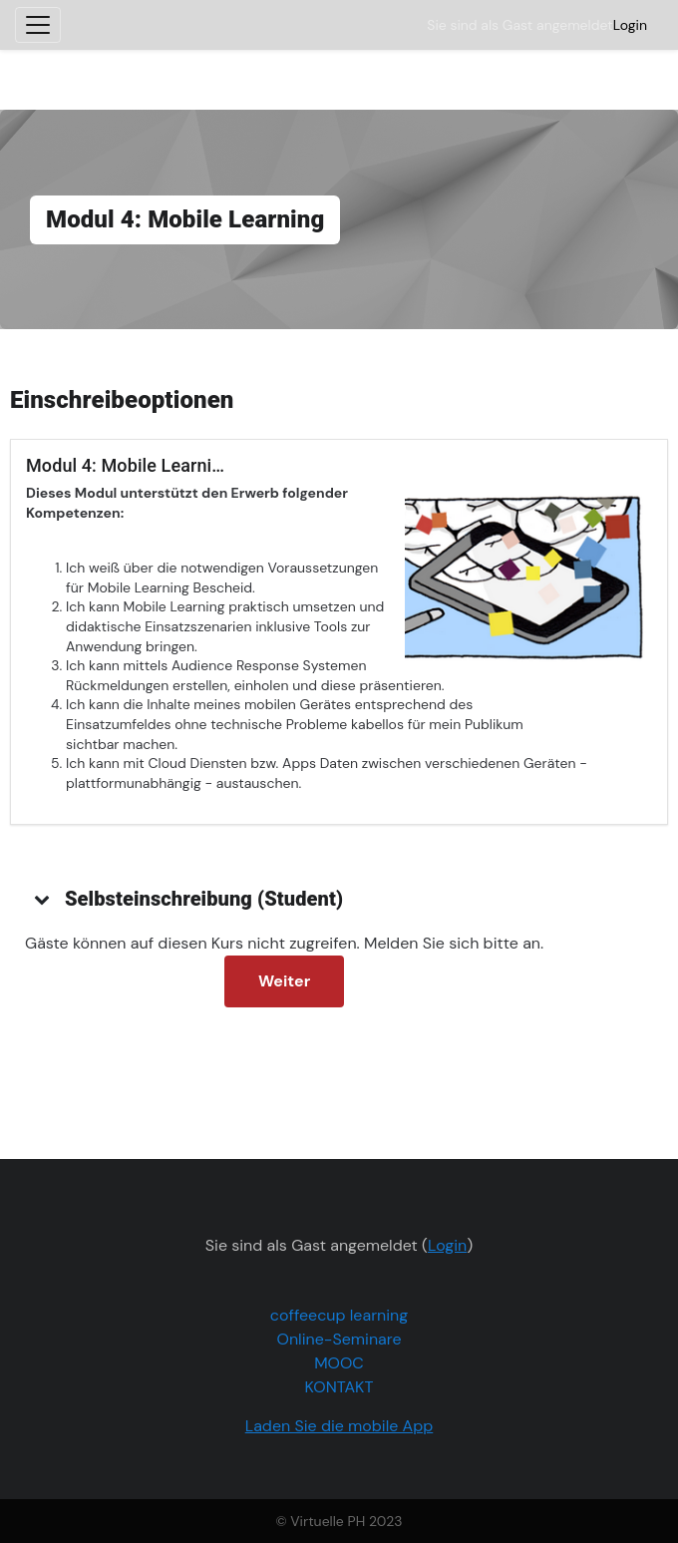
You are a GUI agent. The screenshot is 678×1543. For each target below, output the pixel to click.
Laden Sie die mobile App (339, 1425)
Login (630, 25)
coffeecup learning (339, 1315)
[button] (43, 899)
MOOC (339, 1362)
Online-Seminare (339, 1339)
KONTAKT (339, 1386)
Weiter (284, 980)
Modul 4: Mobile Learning (129, 465)
